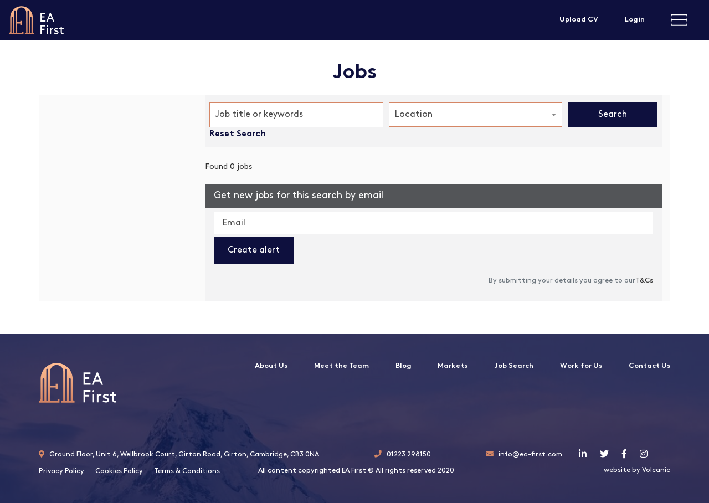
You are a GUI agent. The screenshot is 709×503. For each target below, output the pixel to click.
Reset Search (237, 134)
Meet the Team (341, 365)
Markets (452, 365)
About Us (271, 365)
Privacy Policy (61, 471)
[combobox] (476, 114)
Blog (403, 365)
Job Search (513, 365)
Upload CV (578, 19)
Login (635, 19)
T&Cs (644, 280)
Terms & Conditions (187, 471)
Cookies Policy (119, 471)
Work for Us (581, 365)
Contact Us (649, 365)
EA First (36, 19)
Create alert (254, 250)
